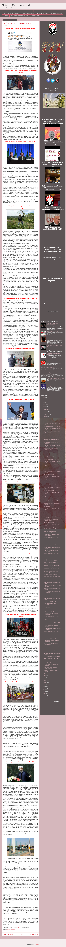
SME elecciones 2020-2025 (56, 13)
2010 (44, 696)
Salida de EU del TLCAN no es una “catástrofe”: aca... (51, 512)
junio (45, 675)
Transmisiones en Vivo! (35, 15)
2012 (44, 693)
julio (45, 673)
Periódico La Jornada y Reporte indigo (51, 459)
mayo (45, 677)
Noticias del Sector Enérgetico (41, 11)
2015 (44, 688)
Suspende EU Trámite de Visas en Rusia (52, 576)
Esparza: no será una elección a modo (49, 367)
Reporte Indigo (47, 506)
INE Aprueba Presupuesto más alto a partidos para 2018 (51, 609)
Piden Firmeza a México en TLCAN (51, 638)
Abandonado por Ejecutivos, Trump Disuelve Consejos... (51, 644)
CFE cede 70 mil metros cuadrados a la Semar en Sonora (51, 467)
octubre (45, 412)
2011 (44, 695)
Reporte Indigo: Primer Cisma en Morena (52, 426)
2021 (44, 400)
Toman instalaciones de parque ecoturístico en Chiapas (50, 532)
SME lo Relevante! (53, 11)
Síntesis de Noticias (11, 929)
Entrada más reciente (8, 934)
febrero (45, 682)
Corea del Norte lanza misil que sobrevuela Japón (50, 457)
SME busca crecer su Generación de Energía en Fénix (51, 572)
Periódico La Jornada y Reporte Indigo (51, 474)
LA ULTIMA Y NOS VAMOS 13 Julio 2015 (55, 378)
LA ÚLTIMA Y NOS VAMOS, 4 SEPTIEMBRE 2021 (53, 324)
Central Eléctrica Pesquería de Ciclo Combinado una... (51, 449)
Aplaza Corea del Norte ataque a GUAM (52, 656)
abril (45, 678)
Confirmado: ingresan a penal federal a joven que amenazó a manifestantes (55, 338)
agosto (45, 416)
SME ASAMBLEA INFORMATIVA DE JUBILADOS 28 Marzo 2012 (54, 361)
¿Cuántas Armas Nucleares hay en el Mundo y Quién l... (51, 535)
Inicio (22, 934)
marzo (45, 680)
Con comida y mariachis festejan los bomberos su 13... (51, 545)
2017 (44, 407)
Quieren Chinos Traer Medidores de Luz (52, 662)
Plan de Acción (16, 11)
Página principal (7, 11)
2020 (44, 402)
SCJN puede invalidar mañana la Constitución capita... (50, 668)
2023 (44, 397)
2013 (44, 691)
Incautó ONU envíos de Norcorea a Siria (52, 565)
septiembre (46, 414)
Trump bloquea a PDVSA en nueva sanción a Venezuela (51, 520)
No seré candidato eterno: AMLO (50, 560)
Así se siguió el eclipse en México (50, 574)
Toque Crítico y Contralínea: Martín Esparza (19, 15)
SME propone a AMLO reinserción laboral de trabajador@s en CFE (55, 385)
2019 (44, 404)
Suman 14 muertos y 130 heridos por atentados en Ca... (51, 614)
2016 (44, 686)
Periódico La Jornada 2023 (26, 11)
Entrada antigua (34, 934)
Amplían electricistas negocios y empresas (52, 527)
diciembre (46, 409)
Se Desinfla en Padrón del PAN (50, 621)
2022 (44, 399)
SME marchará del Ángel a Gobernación (49, 372)
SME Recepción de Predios (42, 13)
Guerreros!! (6, 15)
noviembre (46, 411)
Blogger (37, 944)
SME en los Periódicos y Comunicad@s (11, 13)
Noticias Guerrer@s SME (17, 5)
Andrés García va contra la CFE (50, 601)
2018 (44, 406)
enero (45, 684)
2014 (44, 689)
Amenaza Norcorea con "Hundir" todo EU (52, 469)
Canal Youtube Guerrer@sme (28, 13)
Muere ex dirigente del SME (52, 331)
